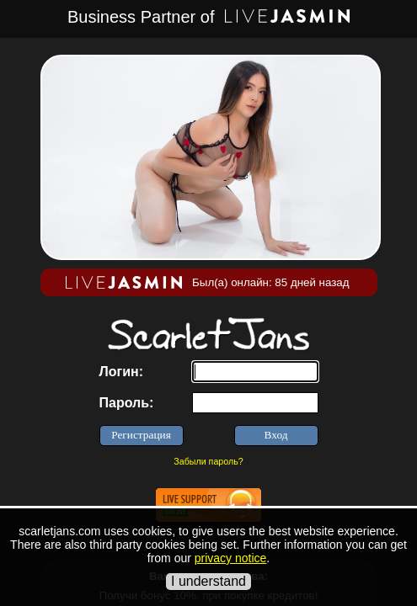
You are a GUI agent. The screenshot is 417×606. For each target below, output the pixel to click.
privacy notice (231, 558)
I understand (208, 581)
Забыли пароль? (208, 461)
